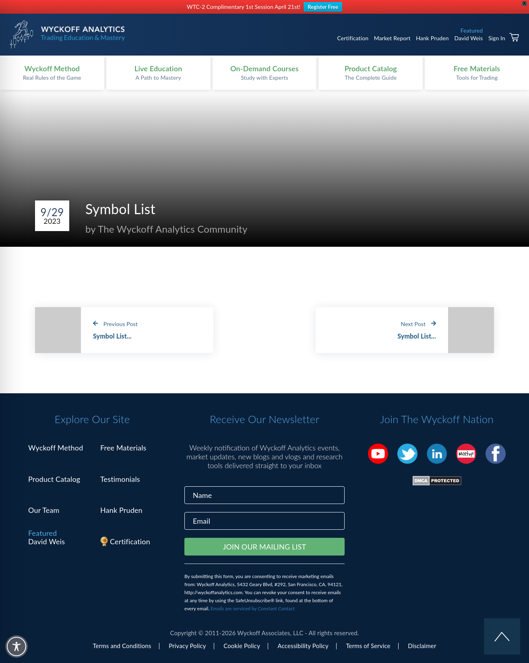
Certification (352, 38)
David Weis (468, 38)
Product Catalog (54, 479)
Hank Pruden (432, 38)
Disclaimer (422, 645)
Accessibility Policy (303, 645)
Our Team (44, 510)
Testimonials (120, 479)
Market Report (392, 38)
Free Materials (123, 447)
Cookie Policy (241, 645)
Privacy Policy (187, 645)
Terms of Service (368, 645)
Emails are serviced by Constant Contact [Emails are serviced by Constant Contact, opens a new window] (253, 608)
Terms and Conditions (122, 645)
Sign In (496, 38)
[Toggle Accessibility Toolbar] (16, 646)
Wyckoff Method (55, 447)
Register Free (323, 7)
